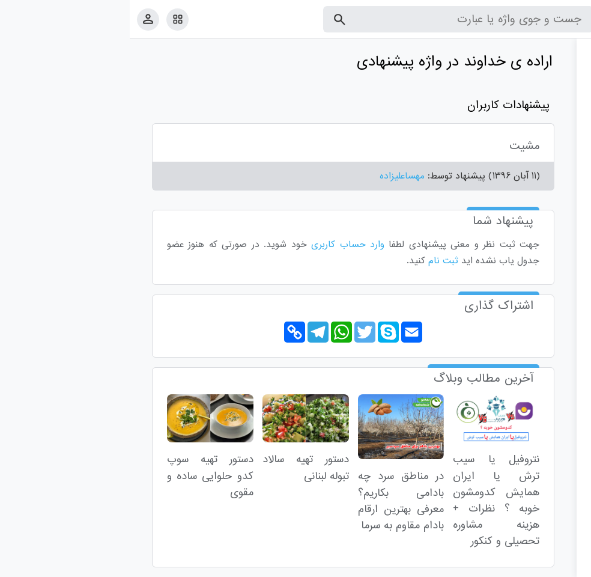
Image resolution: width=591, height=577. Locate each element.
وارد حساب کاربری (218, 244)
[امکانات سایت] (48, 19)
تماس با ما (523, 565)
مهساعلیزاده (272, 176)
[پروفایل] (18, 18)
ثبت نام (314, 261)
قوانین (559, 565)
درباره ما (483, 565)
